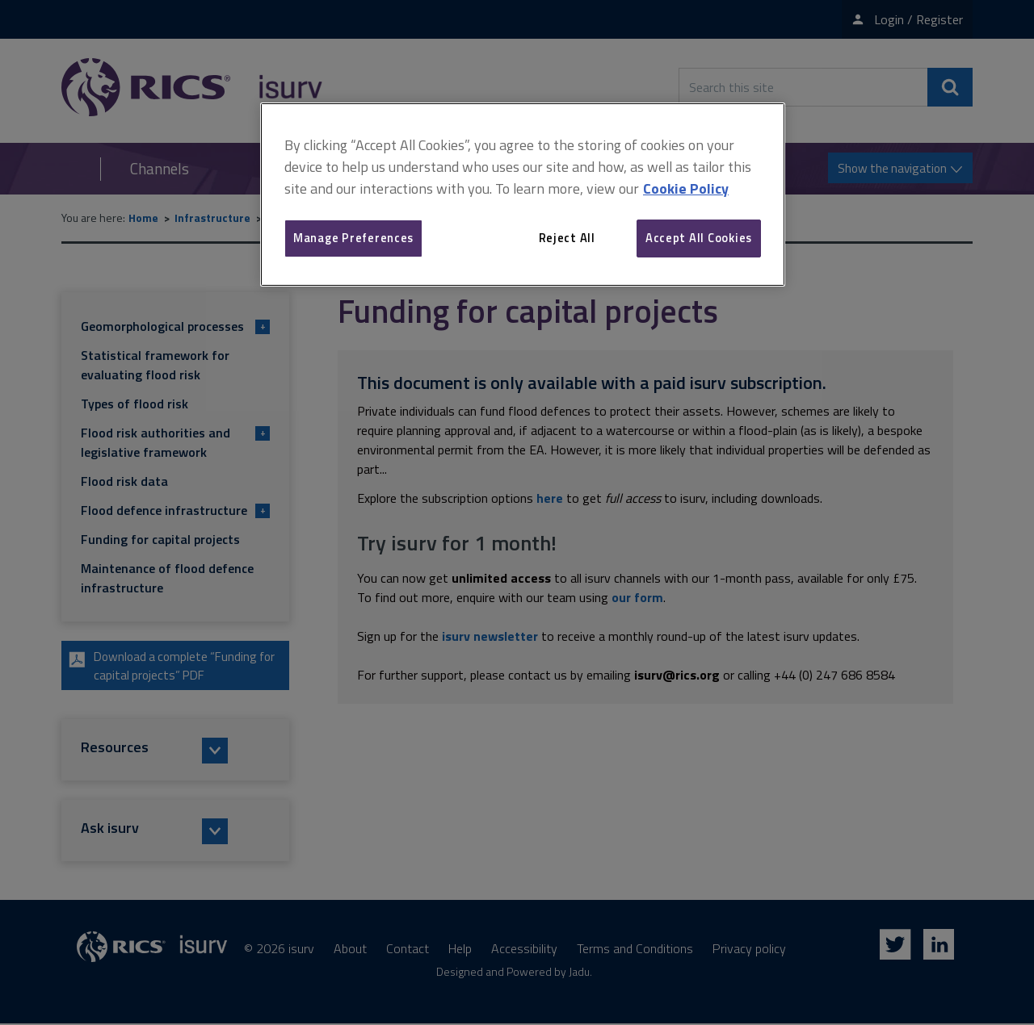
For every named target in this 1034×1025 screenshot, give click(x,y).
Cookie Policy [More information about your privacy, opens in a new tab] (686, 188)
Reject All (567, 237)
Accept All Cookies (698, 237)
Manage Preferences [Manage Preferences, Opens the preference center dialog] (353, 237)
